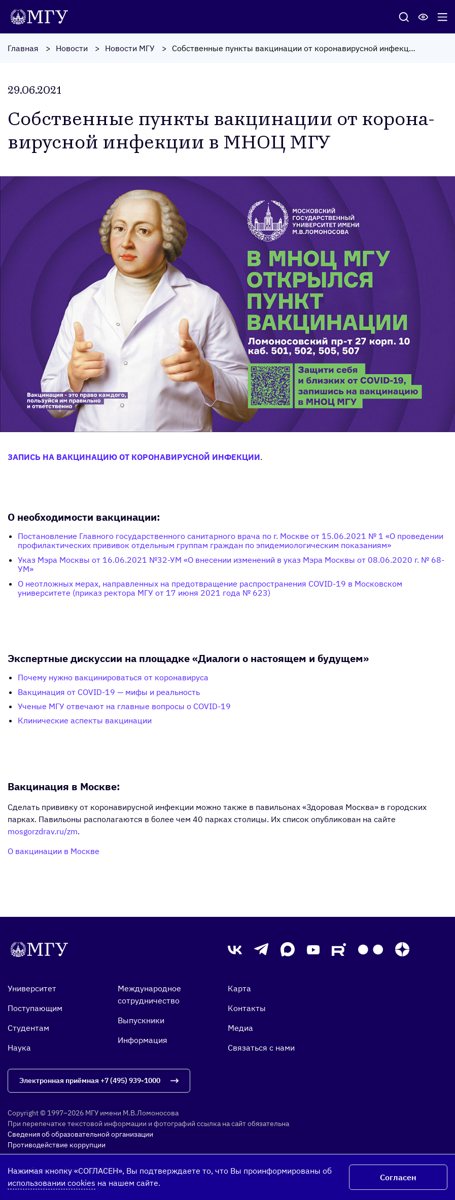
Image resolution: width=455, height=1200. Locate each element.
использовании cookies (51, 1183)
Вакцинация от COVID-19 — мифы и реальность (109, 692)
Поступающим (35, 1008)
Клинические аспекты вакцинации (85, 720)
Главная (23, 48)
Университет (32, 988)
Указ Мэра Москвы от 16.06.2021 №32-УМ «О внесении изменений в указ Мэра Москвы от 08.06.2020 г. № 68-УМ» (231, 564)
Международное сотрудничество (149, 994)
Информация (142, 1040)
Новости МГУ (130, 48)
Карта (239, 988)
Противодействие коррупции (57, 1144)
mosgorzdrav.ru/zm (43, 831)
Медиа (240, 1028)
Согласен (398, 1177)
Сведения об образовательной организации (80, 1134)
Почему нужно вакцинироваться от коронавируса (113, 677)
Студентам (28, 1028)
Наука (19, 1047)
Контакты (247, 1008)
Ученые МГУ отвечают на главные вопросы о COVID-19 (124, 706)
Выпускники (141, 1020)
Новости (72, 48)
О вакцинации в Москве (53, 851)
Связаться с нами (261, 1047)
